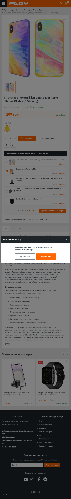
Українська (46, 256)
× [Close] (67, 239)
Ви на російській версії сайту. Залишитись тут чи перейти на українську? (33, 249)
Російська (25, 256)
